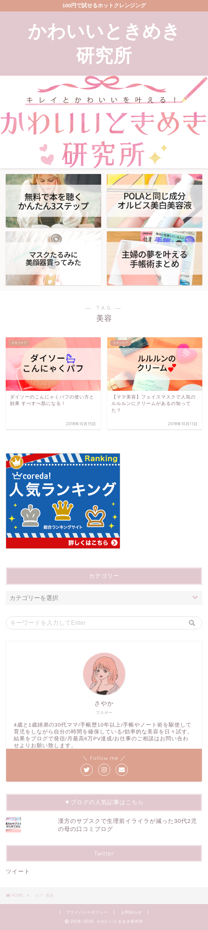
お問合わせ (131, 912)
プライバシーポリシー (87, 912)
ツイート (18, 871)
